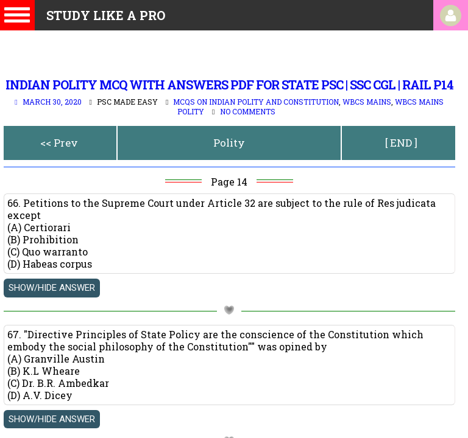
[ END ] (401, 143)
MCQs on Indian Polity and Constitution (256, 101)
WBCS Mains (366, 101)
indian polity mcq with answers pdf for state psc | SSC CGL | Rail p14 (229, 84)
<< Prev (59, 143)
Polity (229, 143)
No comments (247, 111)
